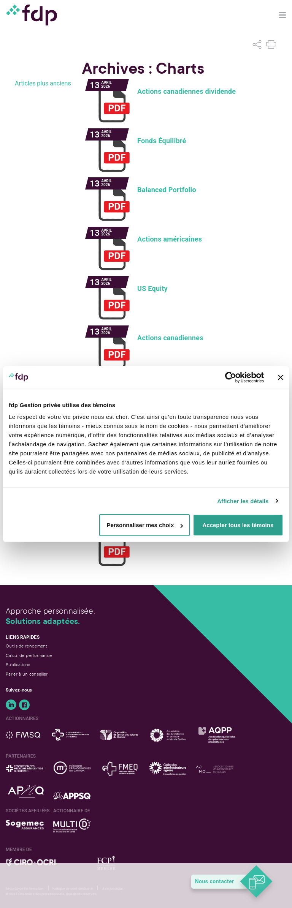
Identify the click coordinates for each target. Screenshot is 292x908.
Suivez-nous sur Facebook (24, 705)
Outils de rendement (27, 646)
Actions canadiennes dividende (186, 91)
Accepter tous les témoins (238, 525)
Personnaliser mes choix (145, 525)
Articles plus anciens (43, 83)
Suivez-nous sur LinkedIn (11, 705)
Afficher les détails (242, 500)
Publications (18, 664)
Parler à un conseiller (27, 674)
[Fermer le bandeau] (280, 377)
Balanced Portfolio (166, 189)
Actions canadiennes (170, 338)
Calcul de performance (29, 655)
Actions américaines (169, 239)
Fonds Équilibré (161, 140)
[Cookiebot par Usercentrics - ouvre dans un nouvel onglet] (230, 377)
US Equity (152, 288)
